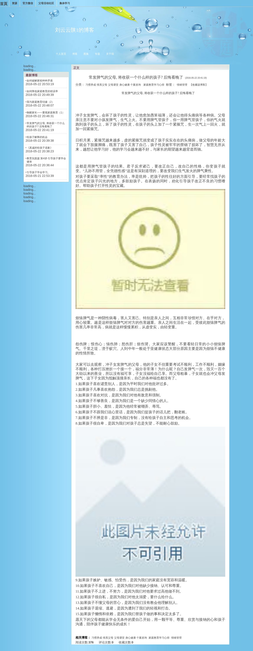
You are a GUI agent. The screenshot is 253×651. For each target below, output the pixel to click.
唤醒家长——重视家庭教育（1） (46, 112)
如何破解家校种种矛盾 (40, 80)
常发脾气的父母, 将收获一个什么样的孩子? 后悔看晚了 (46, 125)
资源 (14, 3)
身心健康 (124, 84)
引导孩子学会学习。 (38, 172)
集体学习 (64, 3)
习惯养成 (90, 84)
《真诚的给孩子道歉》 (40, 147)
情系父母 (102, 84)
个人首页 (61, 53)
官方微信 (28, 3)
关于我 (110, 53)
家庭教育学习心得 (153, 84)
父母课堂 (113, 84)
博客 (74, 53)
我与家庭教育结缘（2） (40, 101)
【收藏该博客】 (199, 84)
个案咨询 (135, 84)
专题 (97, 53)
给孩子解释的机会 (37, 137)
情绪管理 (182, 84)
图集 (86, 53)
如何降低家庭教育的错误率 (42, 91)
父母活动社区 (46, 3)
